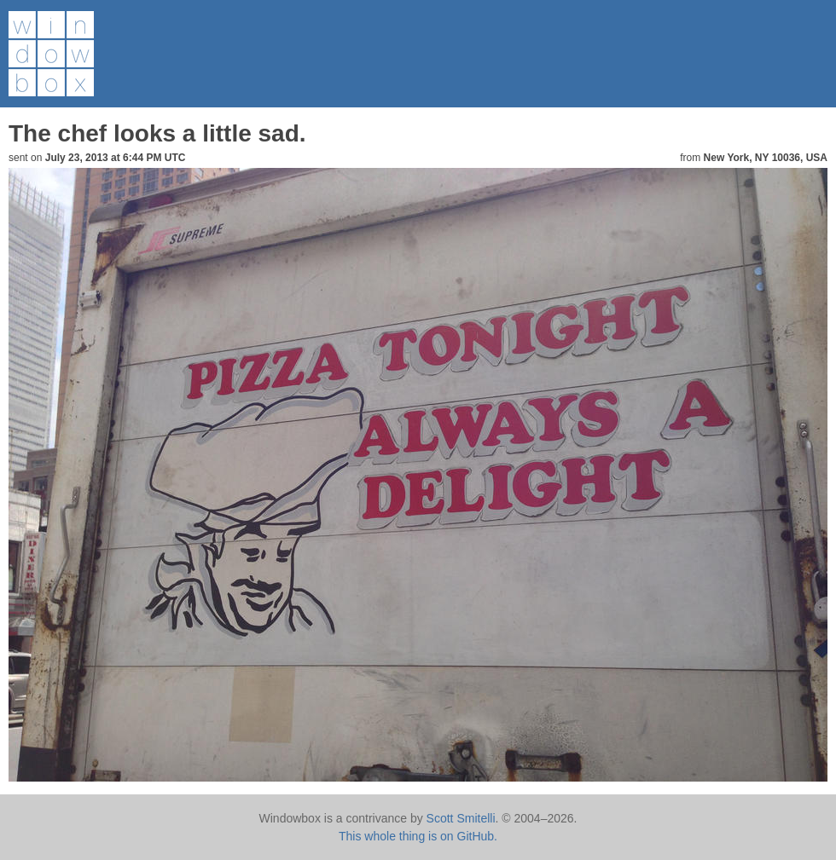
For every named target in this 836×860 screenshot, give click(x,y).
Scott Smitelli (461, 818)
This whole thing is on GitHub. (418, 836)
